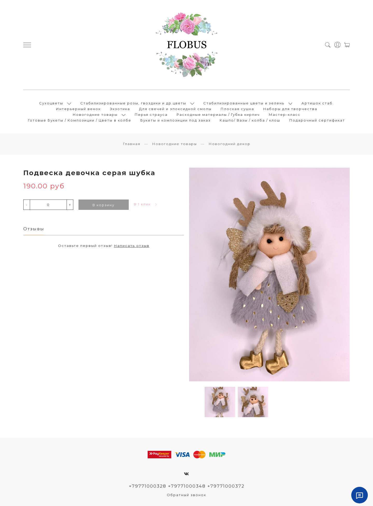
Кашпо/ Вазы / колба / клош (250, 120)
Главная (131, 144)
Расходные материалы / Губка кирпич (218, 114)
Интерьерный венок (78, 109)
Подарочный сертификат (317, 120)
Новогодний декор (229, 144)
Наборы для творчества (290, 109)
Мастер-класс (284, 114)
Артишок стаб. (318, 103)
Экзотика (120, 109)
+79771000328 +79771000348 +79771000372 (187, 486)
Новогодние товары (95, 114)
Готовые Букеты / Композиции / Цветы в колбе (79, 120)
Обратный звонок (186, 495)
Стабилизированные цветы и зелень (243, 103)
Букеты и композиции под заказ (175, 120)
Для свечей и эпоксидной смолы (175, 109)
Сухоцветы (51, 103)
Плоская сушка (237, 109)
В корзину (103, 205)
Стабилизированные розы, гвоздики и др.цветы (133, 103)
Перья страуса (151, 114)
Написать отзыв (131, 246)
